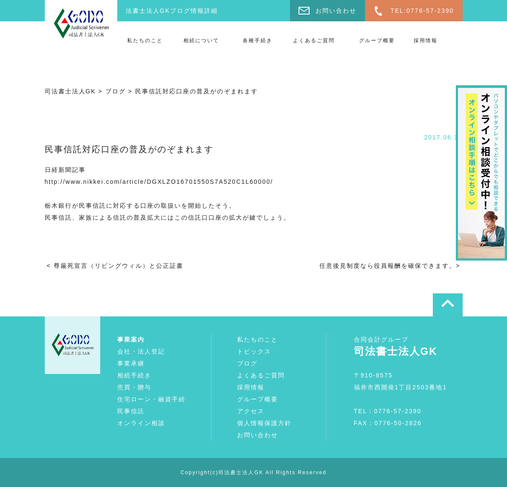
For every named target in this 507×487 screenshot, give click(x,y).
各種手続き (257, 40)
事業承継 (131, 363)
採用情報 (425, 40)
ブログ (247, 363)
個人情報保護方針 (264, 423)
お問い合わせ (336, 10)
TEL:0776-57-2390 (422, 10)
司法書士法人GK (240, 472)
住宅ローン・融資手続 (151, 399)
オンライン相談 (141, 423)
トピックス (254, 351)
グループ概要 (377, 40)
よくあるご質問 (314, 40)
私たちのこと (145, 40)
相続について (201, 40)
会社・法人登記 (141, 351)
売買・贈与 (134, 387)
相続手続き (134, 375)
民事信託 (131, 411)
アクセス (250, 411)
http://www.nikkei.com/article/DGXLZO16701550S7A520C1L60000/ (159, 181)
